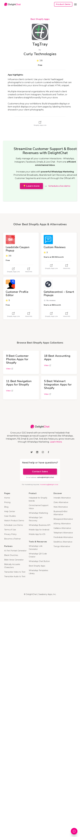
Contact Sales (40, 471)
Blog (6, 507)
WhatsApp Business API (39, 525)
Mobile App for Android (39, 530)
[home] (12, 4)
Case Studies (10, 516)
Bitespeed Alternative (63, 519)
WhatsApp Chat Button (39, 561)
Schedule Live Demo (13, 525)
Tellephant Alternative (63, 533)
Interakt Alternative (62, 498)
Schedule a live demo (59, 186)
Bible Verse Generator (14, 560)
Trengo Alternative (62, 546)
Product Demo (63, 4)
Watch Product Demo (14, 520)
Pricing (7, 502)
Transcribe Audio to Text (14, 576)
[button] (75, 4)
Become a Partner (12, 539)
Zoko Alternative (61, 502)
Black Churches (11, 555)
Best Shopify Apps (40, 19)
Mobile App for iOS (37, 534)
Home (7, 498)
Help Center (9, 511)
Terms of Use (10, 530)
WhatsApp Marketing (38, 513)
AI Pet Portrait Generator (15, 551)
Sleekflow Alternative (63, 542)
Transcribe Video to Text (14, 572)
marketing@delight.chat (49, 484)
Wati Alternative (61, 507)
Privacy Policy (10, 534)
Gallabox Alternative (62, 528)
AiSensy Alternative (62, 523)
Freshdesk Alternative (63, 537)
